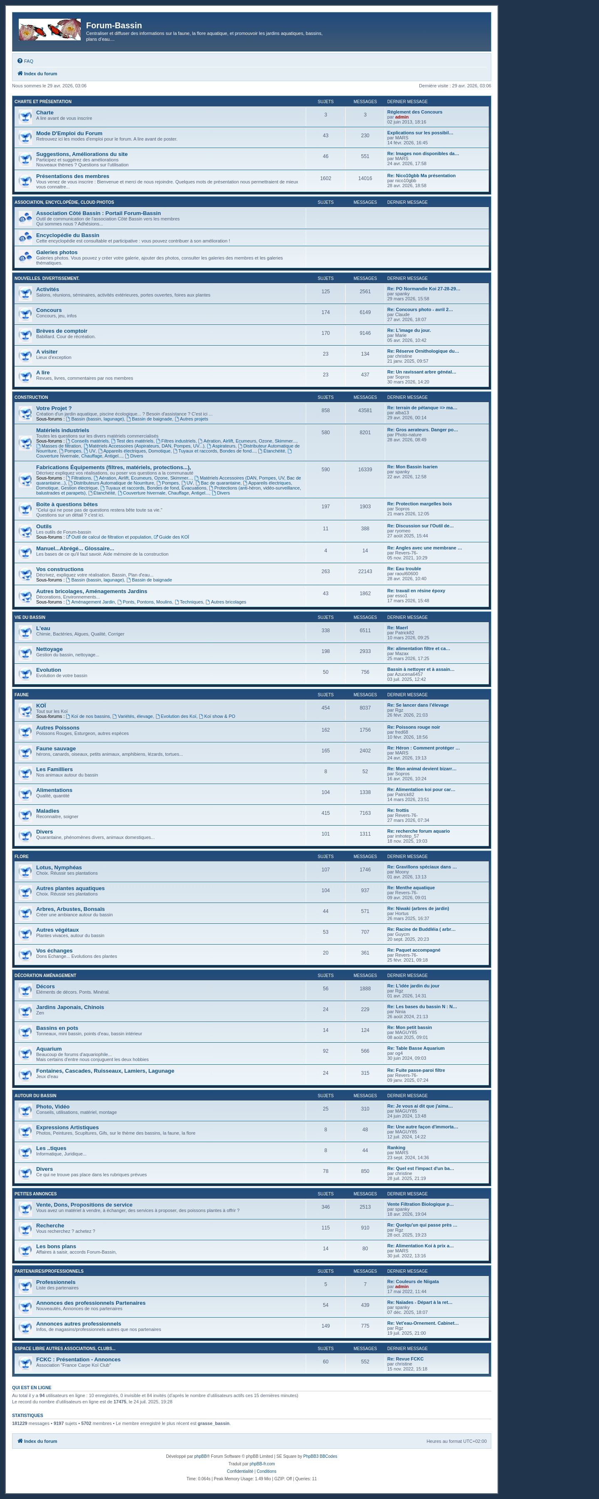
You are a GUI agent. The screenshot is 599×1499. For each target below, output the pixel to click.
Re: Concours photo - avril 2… (420, 309)
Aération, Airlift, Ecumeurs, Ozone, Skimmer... (247, 440)
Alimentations (54, 790)
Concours (49, 310)
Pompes (70, 450)
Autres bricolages (225, 601)
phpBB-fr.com (262, 1464)
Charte (45, 112)
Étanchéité (271, 450)
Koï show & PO (217, 716)
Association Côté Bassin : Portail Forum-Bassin (98, 213)
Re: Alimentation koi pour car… (421, 789)
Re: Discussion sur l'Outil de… (420, 525)
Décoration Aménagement (45, 975)
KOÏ (41, 706)
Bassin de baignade (149, 418)
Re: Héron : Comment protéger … (423, 747)
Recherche (50, 1225)
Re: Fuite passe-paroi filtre (416, 1070)
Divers (134, 455)
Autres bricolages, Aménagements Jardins (91, 591)
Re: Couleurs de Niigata (413, 1281)
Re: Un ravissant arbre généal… (421, 371)
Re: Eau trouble (404, 568)
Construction (31, 397)
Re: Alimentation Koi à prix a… (420, 1245)
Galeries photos (57, 252)
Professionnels (56, 1282)
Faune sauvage (56, 748)
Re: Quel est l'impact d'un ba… (420, 1168)
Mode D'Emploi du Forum (69, 133)
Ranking (396, 1147)
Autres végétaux (57, 930)
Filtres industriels (176, 440)
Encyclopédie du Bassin (67, 235)
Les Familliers (54, 769)
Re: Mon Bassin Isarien (412, 466)
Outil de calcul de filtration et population (108, 536)
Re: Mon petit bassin (409, 1027)
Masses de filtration (58, 445)
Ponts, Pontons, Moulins (144, 601)
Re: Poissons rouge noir (413, 727)
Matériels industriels (62, 430)
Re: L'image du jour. (409, 330)
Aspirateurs (221, 445)
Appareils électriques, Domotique (134, 450)
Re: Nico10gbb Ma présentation (421, 175)
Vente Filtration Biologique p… (420, 1204)
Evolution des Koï (176, 716)
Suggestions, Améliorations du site (82, 154)
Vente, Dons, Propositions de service (84, 1205)
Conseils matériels (87, 440)
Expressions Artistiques (67, 1127)
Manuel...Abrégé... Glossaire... (75, 548)
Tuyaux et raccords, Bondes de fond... (214, 450)
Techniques (189, 601)
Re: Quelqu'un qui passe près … (422, 1224)
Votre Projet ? (54, 408)
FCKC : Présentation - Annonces (78, 1359)
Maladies (47, 811)
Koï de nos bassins (88, 716)
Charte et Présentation (43, 101)
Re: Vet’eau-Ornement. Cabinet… (423, 1323)
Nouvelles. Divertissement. (47, 278)
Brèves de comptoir (61, 331)
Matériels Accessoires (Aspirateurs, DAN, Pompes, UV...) (144, 445)
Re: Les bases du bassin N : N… (422, 1006)
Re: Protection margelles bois (419, 503)
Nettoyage (49, 649)
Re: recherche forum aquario (418, 831)
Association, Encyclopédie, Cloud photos (64, 202)
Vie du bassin (30, 617)
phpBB (200, 1456)
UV (89, 450)
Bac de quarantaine (218, 482)
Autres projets (191, 418)
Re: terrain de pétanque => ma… (422, 407)
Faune (22, 695)
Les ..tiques (51, 1148)
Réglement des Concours (415, 111)
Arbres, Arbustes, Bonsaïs (70, 909)
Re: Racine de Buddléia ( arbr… (421, 929)
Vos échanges (54, 950)
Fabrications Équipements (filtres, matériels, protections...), (113, 467)
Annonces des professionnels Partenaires (91, 1303)
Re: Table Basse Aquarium (416, 1048)
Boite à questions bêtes (67, 504)
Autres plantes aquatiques (70, 888)
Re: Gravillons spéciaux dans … (422, 866)
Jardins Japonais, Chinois (70, 1007)
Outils (44, 526)
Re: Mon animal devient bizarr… (422, 768)
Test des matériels (132, 440)
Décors (45, 986)
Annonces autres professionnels (78, 1324)
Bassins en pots (57, 1028)
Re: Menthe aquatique (411, 887)
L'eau (43, 628)
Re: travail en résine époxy (416, 590)
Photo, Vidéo (52, 1106)
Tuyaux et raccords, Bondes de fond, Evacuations (153, 487)
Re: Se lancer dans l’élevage (418, 705)
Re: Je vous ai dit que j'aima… (420, 1105)
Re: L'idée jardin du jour (413, 985)
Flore (22, 856)
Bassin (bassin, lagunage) (95, 418)
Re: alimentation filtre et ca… (418, 648)
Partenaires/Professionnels (49, 1271)
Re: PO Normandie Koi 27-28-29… (423, 288)
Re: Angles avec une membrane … (424, 547)
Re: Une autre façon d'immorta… (422, 1126)
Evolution (48, 670)
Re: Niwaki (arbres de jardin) (418, 908)
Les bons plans (56, 1246)
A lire (43, 372)
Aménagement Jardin (90, 601)
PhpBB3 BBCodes (320, 1456)
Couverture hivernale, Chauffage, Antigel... (163, 492)
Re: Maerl (397, 627)
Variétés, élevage (132, 716)
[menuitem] (25, 61)
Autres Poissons (57, 728)
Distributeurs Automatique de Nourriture (111, 482)
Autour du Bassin (35, 1095)
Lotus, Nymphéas (59, 867)
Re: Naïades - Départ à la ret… (420, 1302)
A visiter (47, 352)
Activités (47, 289)
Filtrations (79, 477)
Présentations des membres (72, 176)
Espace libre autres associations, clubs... (65, 1348)
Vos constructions (60, 569)
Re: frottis (398, 810)
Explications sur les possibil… (420, 132)
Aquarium (49, 1049)
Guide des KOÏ (171, 536)
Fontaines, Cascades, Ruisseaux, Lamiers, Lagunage (105, 1071)
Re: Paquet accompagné (414, 949)
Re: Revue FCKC (405, 1358)
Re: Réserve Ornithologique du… (423, 351)
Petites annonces (36, 1194)
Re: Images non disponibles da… (423, 153)
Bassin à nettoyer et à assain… (421, 669)
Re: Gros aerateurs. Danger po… (422, 429)
